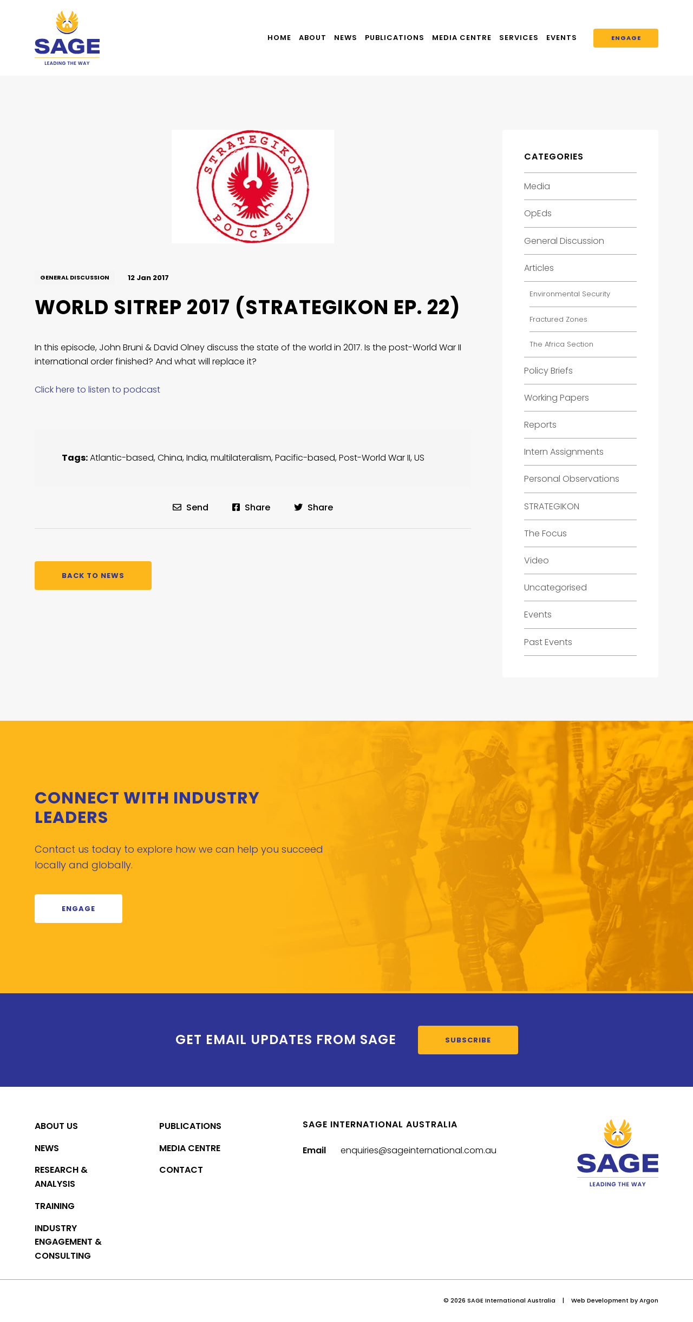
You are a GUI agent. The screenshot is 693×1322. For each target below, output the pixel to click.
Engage (626, 38)
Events (561, 37)
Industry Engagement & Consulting (68, 1242)
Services (519, 37)
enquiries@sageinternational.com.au (418, 1150)
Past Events (548, 642)
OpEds (538, 213)
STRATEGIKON (551, 506)
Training (55, 1206)
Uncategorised (555, 587)
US (419, 457)
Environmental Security (569, 294)
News (345, 37)
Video (536, 560)
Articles (539, 268)
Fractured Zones (558, 319)
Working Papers (556, 397)
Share (251, 507)
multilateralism (241, 457)
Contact (181, 1170)
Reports (540, 424)
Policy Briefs (548, 370)
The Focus (545, 533)
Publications (394, 37)
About (312, 37)
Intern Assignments (564, 452)
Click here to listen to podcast (97, 389)
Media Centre (462, 37)
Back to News (93, 575)
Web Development (600, 1300)
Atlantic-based (122, 457)
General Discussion (74, 277)
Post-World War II (374, 457)
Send (190, 507)
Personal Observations (571, 479)
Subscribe (468, 1040)
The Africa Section (561, 344)
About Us (56, 1126)
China (170, 457)
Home (279, 37)
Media (537, 186)
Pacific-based (305, 457)
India (196, 457)
